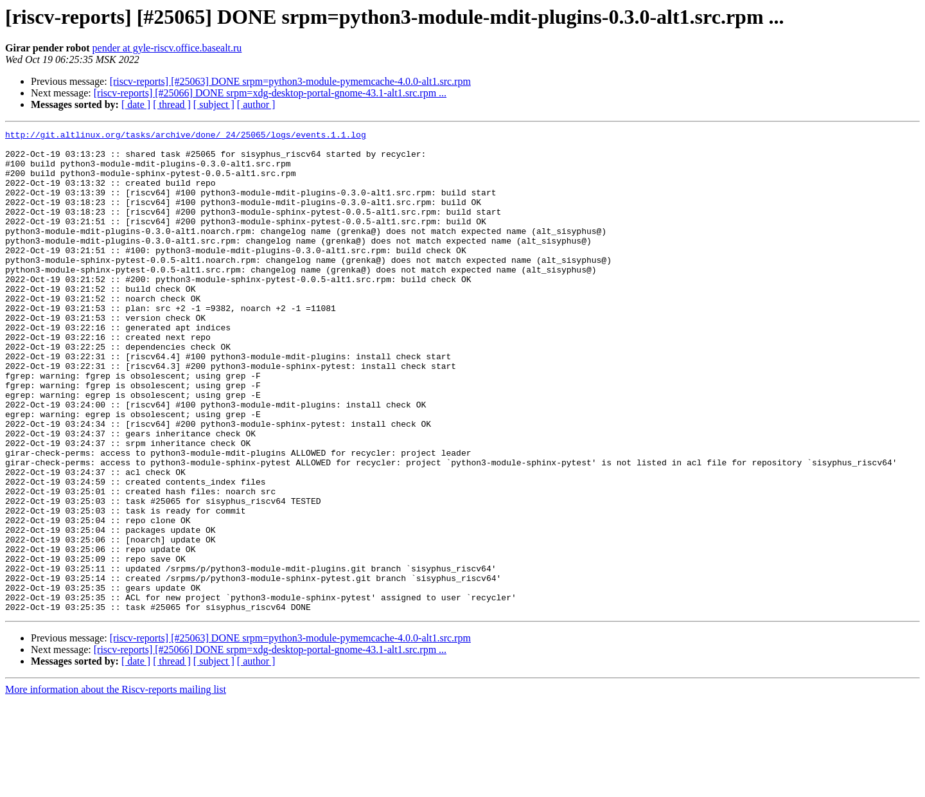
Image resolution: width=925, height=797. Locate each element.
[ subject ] (213, 104)
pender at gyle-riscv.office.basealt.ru (167, 47)
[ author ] (256, 104)
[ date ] (135, 104)
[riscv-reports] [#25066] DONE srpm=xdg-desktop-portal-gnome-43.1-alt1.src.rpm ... (270, 92)
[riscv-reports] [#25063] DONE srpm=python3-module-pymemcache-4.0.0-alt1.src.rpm (290, 81)
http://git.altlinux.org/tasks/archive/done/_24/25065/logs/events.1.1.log (185, 136)
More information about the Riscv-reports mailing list (115, 785)
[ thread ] (172, 104)
